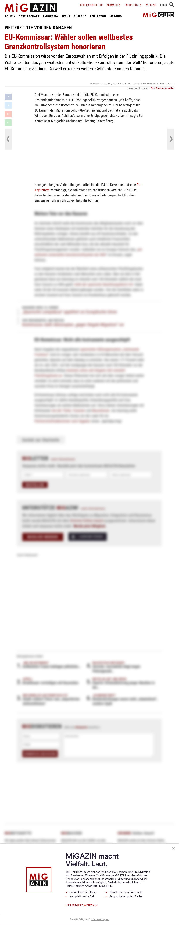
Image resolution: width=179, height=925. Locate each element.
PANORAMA (50, 16)
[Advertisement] (89, 152)
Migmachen (113, 5)
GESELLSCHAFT (29, 16)
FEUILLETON (98, 16)
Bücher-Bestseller (91, 5)
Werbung (151, 5)
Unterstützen (133, 5)
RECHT (66, 16)
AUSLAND (80, 16)
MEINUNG (115, 16)
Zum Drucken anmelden (162, 88)
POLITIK (10, 16)
